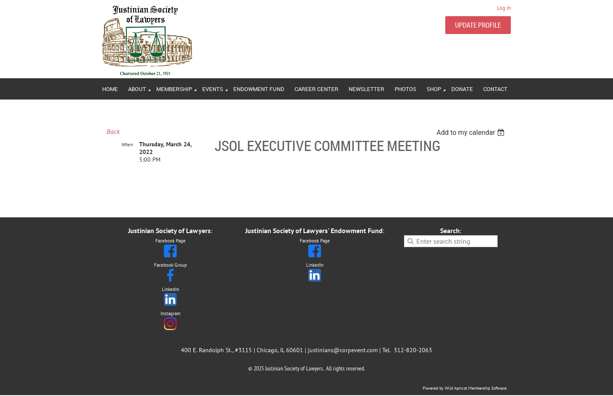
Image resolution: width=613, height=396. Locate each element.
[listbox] (471, 132)
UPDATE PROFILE (478, 25)
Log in (504, 7)
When (127, 144)
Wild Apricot (456, 388)
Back (113, 131)
